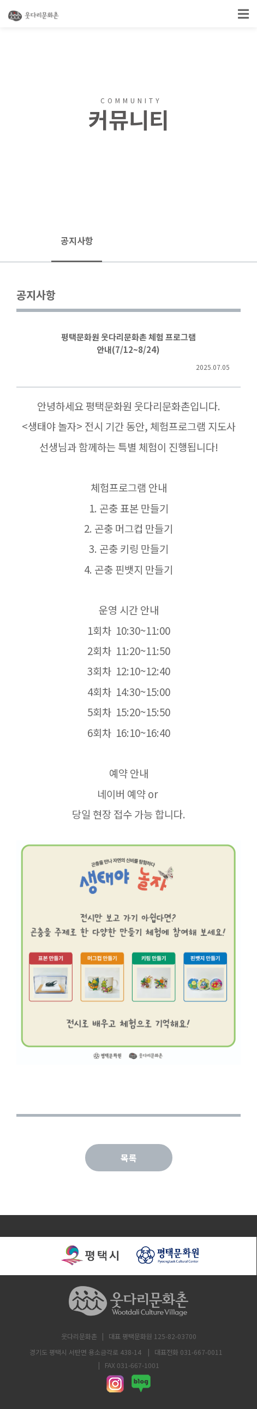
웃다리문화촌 (79, 1336)
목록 (129, 1157)
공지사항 (77, 240)
